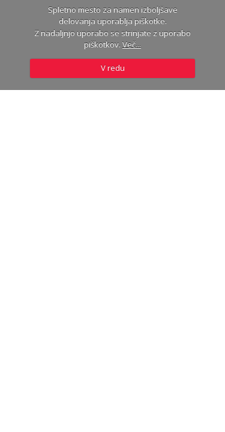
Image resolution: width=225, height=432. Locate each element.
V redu (113, 67)
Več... (131, 44)
